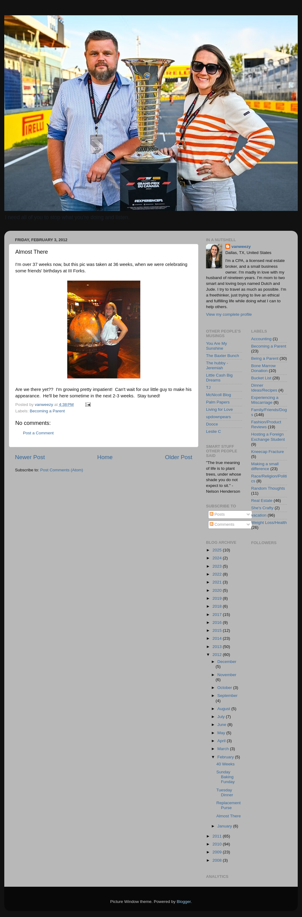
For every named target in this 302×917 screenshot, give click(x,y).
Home (104, 457)
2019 (217, 598)
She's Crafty (262, 508)
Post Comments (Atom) (61, 470)
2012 (217, 654)
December (226, 661)
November (226, 674)
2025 (217, 550)
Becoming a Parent (47, 411)
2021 (217, 582)
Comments (222, 524)
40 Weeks (225, 764)
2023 (217, 566)
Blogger (184, 901)
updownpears (218, 416)
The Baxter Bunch (222, 355)
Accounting (261, 339)
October (225, 687)
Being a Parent (264, 358)
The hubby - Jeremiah (217, 365)
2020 (217, 590)
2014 (217, 638)
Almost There (228, 816)
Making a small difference (265, 466)
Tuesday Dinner (224, 792)
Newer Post (30, 457)
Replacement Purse (228, 805)
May (221, 733)
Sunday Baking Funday (225, 777)
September (227, 695)
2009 (217, 852)
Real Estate (262, 500)
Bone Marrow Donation (263, 368)
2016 (217, 622)
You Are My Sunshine (216, 346)
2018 (217, 606)
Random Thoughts (268, 488)
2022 (217, 574)
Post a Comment (38, 433)
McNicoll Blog (218, 394)
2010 (217, 844)
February (226, 757)
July (221, 716)
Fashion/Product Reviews (266, 424)
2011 (217, 836)
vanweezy (241, 246)
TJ (208, 387)
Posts (217, 514)
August (224, 708)
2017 (217, 614)
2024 (217, 558)
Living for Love (219, 409)
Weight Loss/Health (269, 522)
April (222, 740)
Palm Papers (218, 402)
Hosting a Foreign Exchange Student (268, 436)
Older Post (178, 457)
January (225, 826)
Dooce (212, 424)
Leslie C (213, 431)
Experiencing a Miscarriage (264, 400)
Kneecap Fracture (267, 451)
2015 (217, 630)
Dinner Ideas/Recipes (264, 387)
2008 (217, 860)
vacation (259, 515)
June (222, 724)
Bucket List (261, 378)
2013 (217, 646)
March (223, 748)
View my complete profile (229, 314)
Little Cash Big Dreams (219, 377)
